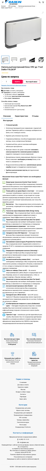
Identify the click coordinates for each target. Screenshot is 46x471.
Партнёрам (23, 396)
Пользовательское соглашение (23, 457)
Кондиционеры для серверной (23, 413)
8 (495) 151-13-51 (24, 439)
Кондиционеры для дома (23, 408)
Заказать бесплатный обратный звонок (13, 85)
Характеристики (21, 116)
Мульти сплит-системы (23, 410)
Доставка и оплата (23, 385)
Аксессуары (23, 424)
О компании (23, 382)
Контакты (23, 394)
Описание (7, 116)
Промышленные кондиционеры (23, 415)
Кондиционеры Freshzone (23, 427)
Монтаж (23, 389)
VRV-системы (12, 6)
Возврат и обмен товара (23, 392)
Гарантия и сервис (23, 387)
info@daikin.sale (24, 442)
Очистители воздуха (23, 422)
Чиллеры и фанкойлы (23, 420)
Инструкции (8, 120)
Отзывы (35, 116)
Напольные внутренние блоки (26, 6)
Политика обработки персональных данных (23, 454)
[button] (43, 2)
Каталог (3, 6)
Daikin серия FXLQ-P (6, 7)
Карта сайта (23, 399)
